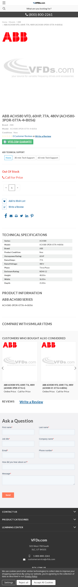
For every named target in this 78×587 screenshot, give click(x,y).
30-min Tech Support (24, 157)
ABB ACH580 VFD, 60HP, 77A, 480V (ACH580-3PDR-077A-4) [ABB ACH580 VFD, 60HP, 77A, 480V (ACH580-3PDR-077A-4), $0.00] (19, 386)
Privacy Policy (31, 576)
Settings (8, 582)
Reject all (23, 582)
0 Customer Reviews (23, 136)
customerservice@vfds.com (41, 559)
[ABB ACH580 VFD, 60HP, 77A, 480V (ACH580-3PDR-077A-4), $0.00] (20, 361)
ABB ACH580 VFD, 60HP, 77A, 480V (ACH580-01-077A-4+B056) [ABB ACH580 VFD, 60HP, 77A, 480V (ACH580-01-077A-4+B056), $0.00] (57, 386)
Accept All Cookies (43, 582)
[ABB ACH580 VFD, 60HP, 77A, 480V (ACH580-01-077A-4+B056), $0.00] (58, 361)
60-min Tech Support (48, 157)
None (8, 157)
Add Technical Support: (13, 152)
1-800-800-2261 (41, 556)
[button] (42, 136)
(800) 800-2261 (39, 14)
